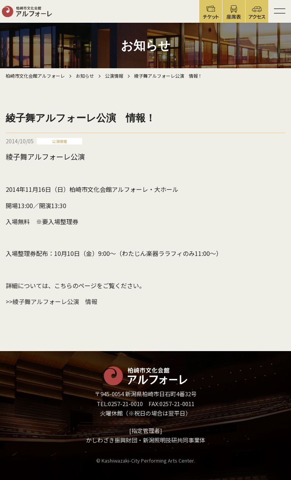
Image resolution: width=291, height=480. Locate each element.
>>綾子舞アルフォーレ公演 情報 (51, 301)
